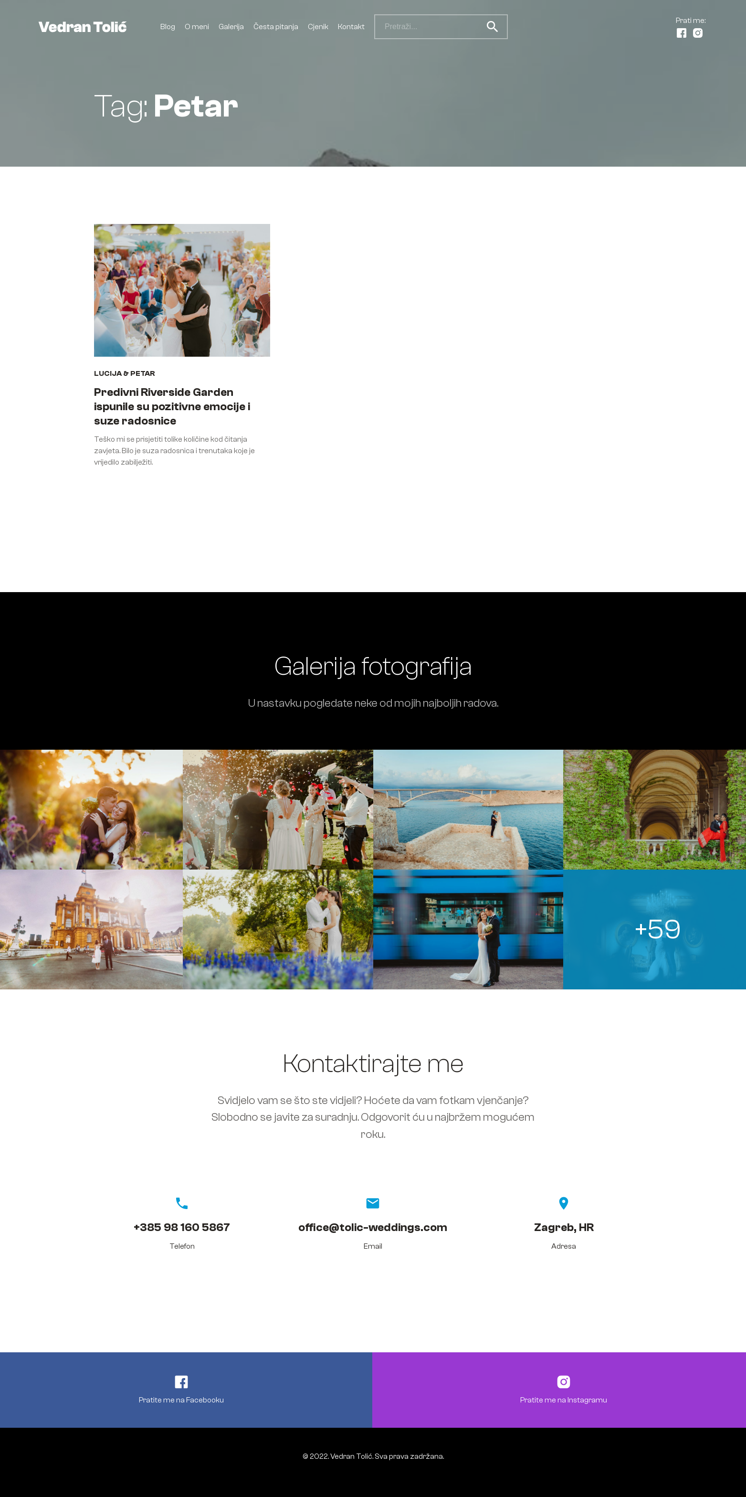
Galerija (231, 26)
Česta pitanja (275, 26)
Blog (167, 26)
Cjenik (318, 26)
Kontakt (351, 26)
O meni (197, 26)
